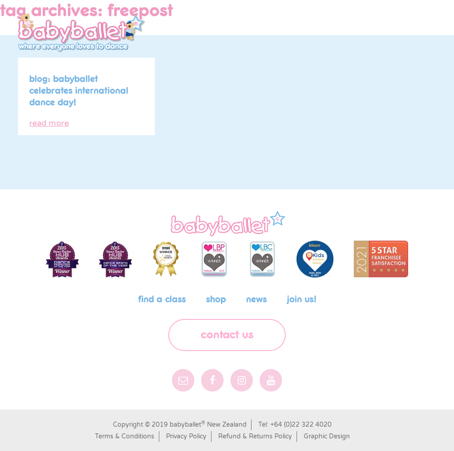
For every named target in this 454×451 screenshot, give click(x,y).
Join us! (301, 300)
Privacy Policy (186, 436)
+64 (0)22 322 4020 (301, 424)
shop (216, 300)
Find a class (162, 300)
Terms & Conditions (124, 436)
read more (49, 123)
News (256, 300)
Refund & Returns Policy (255, 436)
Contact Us (227, 335)
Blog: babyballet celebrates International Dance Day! (78, 91)
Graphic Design (327, 436)
